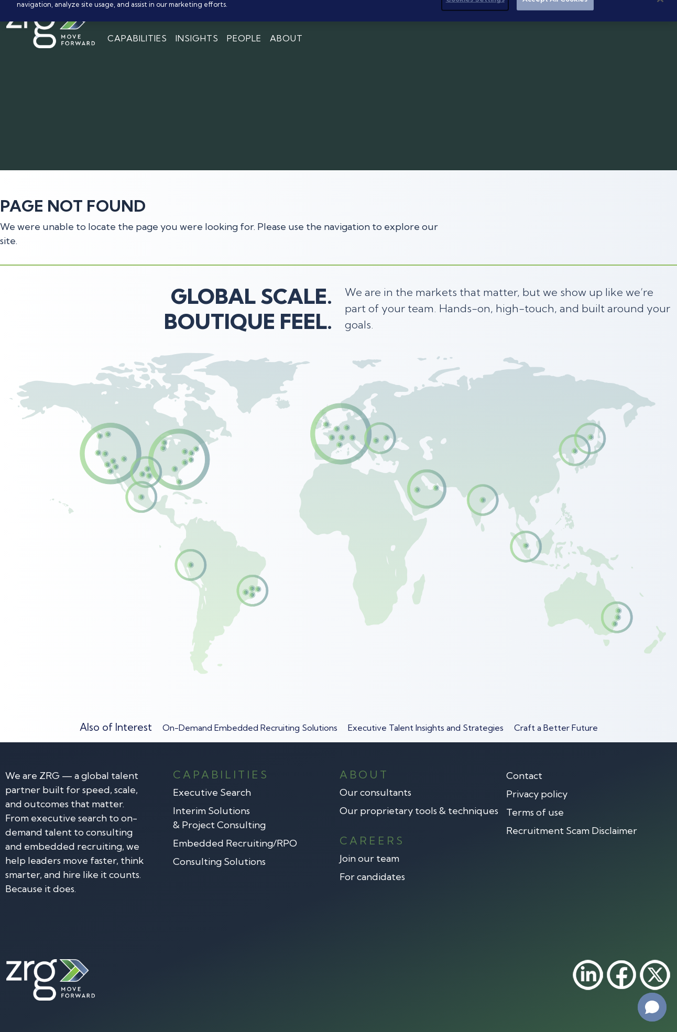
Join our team (369, 858)
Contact (597, 14)
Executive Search (212, 792)
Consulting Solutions (219, 861)
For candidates (372, 877)
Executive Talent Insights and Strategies (426, 727)
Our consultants (375, 792)
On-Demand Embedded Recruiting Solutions (249, 727)
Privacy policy (536, 794)
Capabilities (137, 38)
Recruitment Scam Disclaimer (571, 831)
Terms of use (535, 812)
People (244, 38)
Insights (197, 38)
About (286, 38)
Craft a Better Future (556, 727)
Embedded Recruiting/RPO (235, 843)
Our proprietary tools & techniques (419, 811)
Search (648, 14)
